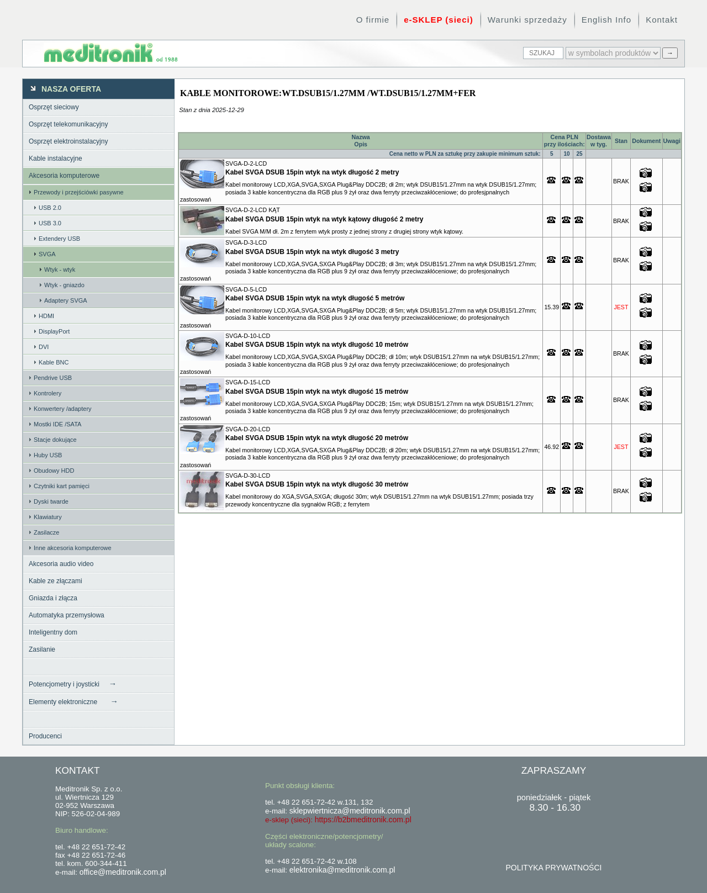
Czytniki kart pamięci (61, 486)
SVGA (47, 254)
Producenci (45, 736)
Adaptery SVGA (65, 300)
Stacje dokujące (55, 439)
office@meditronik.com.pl (123, 872)
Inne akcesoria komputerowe (73, 548)
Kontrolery (47, 393)
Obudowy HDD (54, 470)
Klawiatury (48, 517)
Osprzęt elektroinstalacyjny (68, 141)
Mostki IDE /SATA (57, 424)
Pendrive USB (53, 377)
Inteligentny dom (53, 632)
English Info (606, 19)
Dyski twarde (51, 501)
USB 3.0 (50, 223)
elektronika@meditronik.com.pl (342, 869)
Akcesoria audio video (61, 564)
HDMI (46, 316)
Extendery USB (59, 238)
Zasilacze (46, 532)
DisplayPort (54, 331)
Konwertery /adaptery (63, 408)
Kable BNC (53, 362)
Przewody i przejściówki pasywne (79, 192)
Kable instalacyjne (55, 158)
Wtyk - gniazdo (64, 285)
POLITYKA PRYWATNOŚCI (553, 867)
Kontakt (662, 19)
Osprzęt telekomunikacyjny (68, 124)
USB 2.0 (50, 207)
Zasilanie (42, 649)
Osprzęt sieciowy (54, 107)
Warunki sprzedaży (527, 19)
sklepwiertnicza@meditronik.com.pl (349, 810)
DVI (44, 347)
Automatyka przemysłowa (66, 615)
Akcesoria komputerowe (64, 175)
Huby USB (48, 455)
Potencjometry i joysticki (73, 683)
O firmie (373, 19)
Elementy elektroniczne (73, 701)
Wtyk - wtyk (59, 269)
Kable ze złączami (55, 581)
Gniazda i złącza (53, 598)
